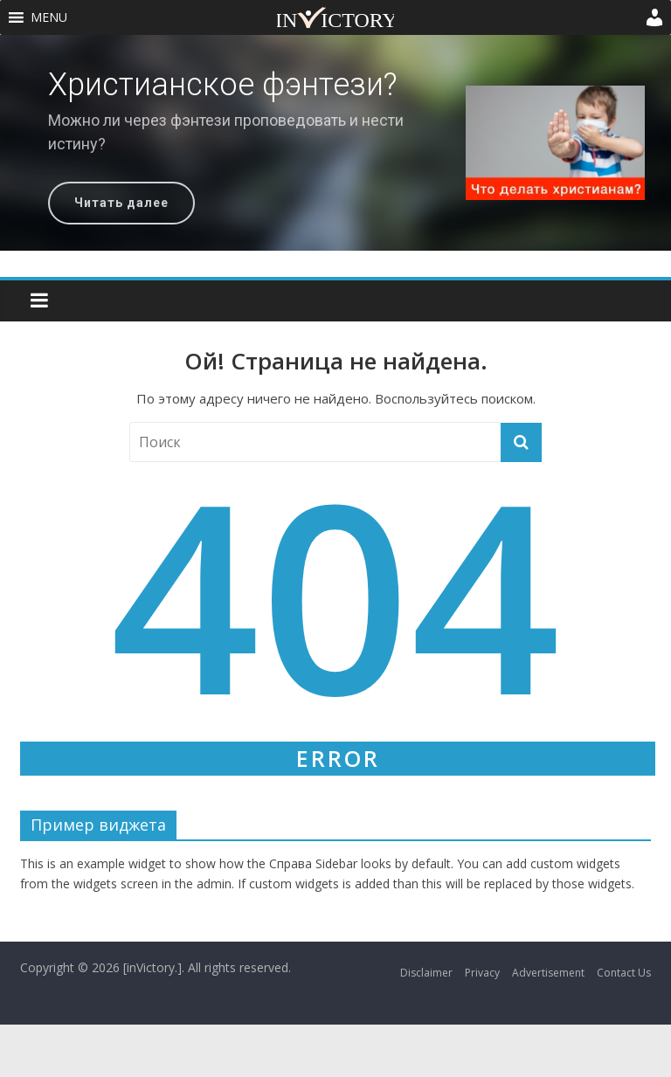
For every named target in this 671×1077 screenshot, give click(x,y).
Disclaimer (426, 972)
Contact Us (624, 972)
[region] (335, 143)
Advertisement (548, 972)
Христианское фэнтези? (223, 84)
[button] (49, 17)
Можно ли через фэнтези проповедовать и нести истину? (226, 132)
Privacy (482, 972)
